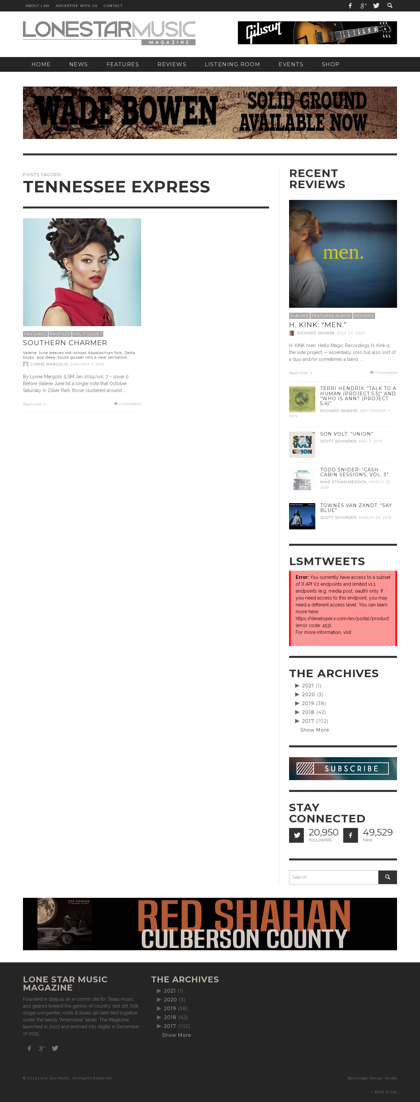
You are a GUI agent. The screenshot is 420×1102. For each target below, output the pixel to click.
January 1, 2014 (87, 364)
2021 (308, 686)
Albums (299, 315)
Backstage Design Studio (372, 1078)
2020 (308, 695)
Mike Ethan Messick (343, 482)
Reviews (364, 315)
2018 (308, 712)
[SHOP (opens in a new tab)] (330, 64)
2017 (308, 721)
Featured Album (331, 315)
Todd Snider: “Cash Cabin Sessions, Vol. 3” (354, 472)
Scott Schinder (338, 441)
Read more (35, 404)
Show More (314, 730)
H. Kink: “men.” (318, 325)
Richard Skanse (316, 333)
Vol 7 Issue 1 (88, 334)
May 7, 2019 (370, 441)
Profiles (60, 334)
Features (35, 334)
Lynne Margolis (49, 364)
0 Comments (127, 404)
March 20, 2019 (375, 517)
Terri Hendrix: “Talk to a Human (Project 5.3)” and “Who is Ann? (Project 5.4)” (358, 395)
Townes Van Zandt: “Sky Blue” (356, 507)
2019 (308, 703)
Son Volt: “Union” (346, 434)
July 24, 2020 (351, 333)
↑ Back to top (384, 1092)
